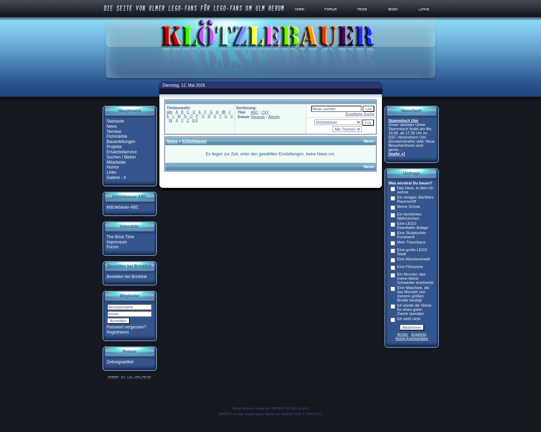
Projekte (114, 146)
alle (170, 112)
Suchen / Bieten (121, 157)
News (112, 126)
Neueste (258, 117)
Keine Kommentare (411, 338)
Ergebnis (418, 334)
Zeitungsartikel (120, 361)
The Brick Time (120, 236)
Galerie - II (116, 177)
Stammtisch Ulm (403, 120)
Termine (114, 131)
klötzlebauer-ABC (123, 207)
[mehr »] (396, 154)
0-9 (195, 120)
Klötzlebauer (194, 141)
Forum (113, 246)
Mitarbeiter (116, 162)
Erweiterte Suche (359, 114)
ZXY (265, 112)
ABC (254, 112)
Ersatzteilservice (122, 152)
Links (111, 172)
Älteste (274, 117)
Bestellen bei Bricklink (127, 276)
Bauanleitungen (121, 141)
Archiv (402, 334)
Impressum (117, 241)
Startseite (115, 121)
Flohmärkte (117, 136)
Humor (113, 167)
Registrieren (118, 332)
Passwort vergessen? (126, 327)
